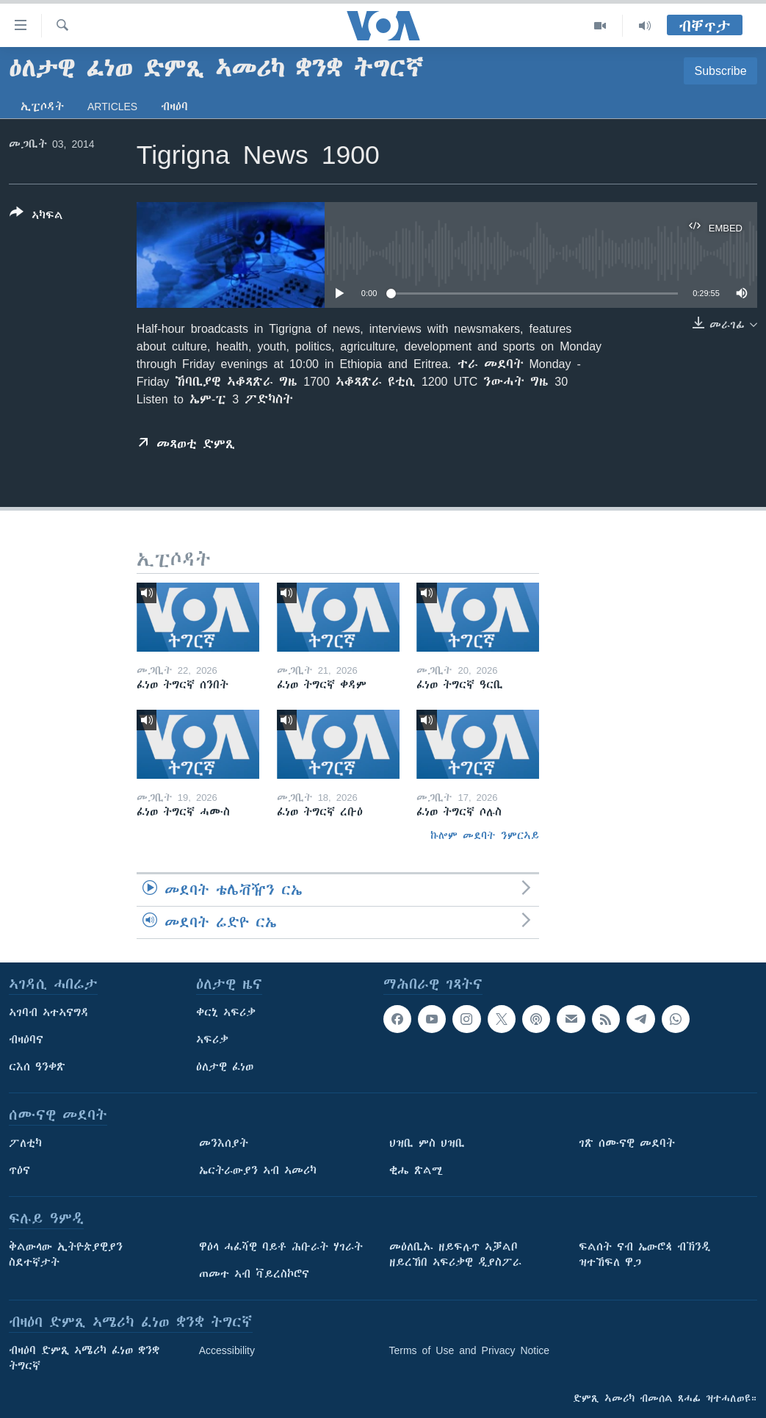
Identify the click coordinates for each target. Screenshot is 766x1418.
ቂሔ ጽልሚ (416, 1170)
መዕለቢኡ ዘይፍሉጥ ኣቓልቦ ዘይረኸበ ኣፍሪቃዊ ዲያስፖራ (455, 1254)
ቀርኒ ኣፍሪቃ (226, 1012)
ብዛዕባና (26, 1039)
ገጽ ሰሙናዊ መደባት (627, 1143)
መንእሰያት (223, 1143)
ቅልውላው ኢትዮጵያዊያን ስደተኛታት (66, 1254)
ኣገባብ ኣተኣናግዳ (49, 1012)
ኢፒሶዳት (42, 106)
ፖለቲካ (25, 1143)
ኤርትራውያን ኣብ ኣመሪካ (258, 1170)
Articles (112, 106)
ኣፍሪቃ (212, 1039)
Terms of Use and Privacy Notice (469, 1350)
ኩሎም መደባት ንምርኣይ (484, 835)
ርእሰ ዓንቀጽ (37, 1066)
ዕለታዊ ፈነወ (224, 1066)
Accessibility (227, 1350)
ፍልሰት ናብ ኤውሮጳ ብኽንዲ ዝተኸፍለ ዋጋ (644, 1254)
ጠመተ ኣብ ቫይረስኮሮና (254, 1274)
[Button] (36, 216)
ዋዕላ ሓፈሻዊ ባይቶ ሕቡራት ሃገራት (281, 1246)
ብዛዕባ (174, 106)
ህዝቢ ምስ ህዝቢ (427, 1143)
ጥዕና (19, 1170)
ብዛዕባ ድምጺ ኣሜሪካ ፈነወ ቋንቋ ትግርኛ (84, 1358)
